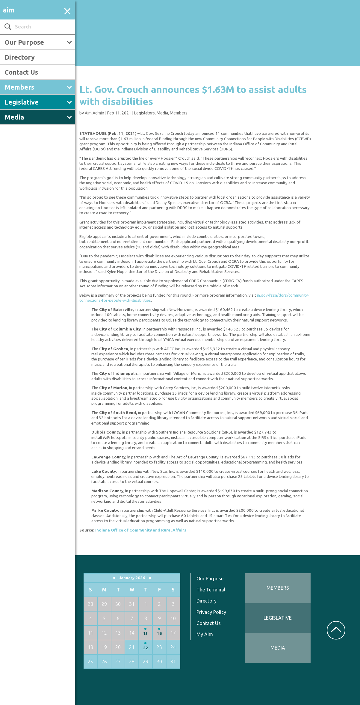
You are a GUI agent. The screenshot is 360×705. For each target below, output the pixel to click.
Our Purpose (24, 42)
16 (159, 633)
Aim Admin (94, 113)
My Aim (204, 634)
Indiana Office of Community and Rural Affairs (140, 530)
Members (19, 87)
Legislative (21, 102)
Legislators (144, 113)
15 (145, 633)
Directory (19, 57)
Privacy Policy (211, 612)
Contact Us (21, 72)
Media (14, 117)
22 (145, 648)
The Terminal (210, 589)
